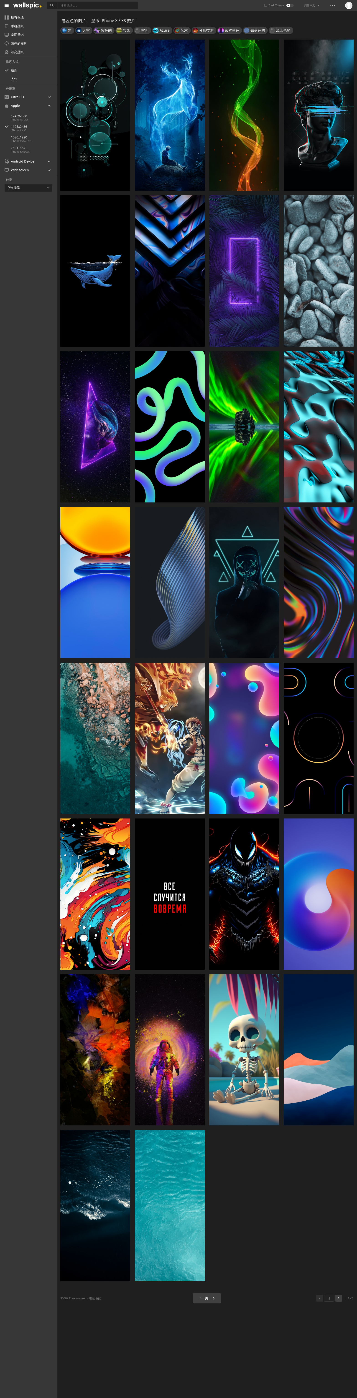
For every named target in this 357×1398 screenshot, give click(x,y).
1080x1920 (19, 137)
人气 (14, 79)
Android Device (19, 161)
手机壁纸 (14, 26)
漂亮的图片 (16, 43)
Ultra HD (14, 97)
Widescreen (17, 170)
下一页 (207, 1298)
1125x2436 (34, 126)
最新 (14, 70)
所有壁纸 (14, 17)
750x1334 (18, 147)
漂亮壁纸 (14, 52)
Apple (12, 105)
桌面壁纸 (14, 35)
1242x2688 (19, 116)
